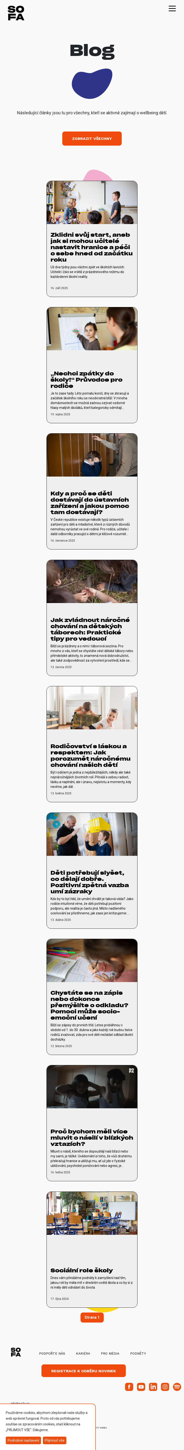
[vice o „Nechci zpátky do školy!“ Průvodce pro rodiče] (92, 365)
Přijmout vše (54, 1440)
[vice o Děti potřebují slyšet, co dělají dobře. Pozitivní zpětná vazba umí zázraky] (92, 870)
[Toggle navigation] (172, 8)
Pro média (110, 1353)
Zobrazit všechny (92, 138)
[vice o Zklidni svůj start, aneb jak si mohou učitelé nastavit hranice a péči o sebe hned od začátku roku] (92, 239)
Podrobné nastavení (23, 1440)
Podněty (138, 1353)
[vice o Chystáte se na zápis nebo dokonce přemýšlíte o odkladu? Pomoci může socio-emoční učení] (92, 997)
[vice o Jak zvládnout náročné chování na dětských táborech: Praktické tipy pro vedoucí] (92, 618)
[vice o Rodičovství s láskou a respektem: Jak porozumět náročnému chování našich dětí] (92, 744)
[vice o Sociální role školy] (92, 1249)
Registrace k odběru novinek (83, 1371)
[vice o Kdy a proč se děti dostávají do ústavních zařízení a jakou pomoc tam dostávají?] (92, 491)
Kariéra (83, 1353)
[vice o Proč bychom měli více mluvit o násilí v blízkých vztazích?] (92, 1123)
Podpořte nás (52, 1353)
